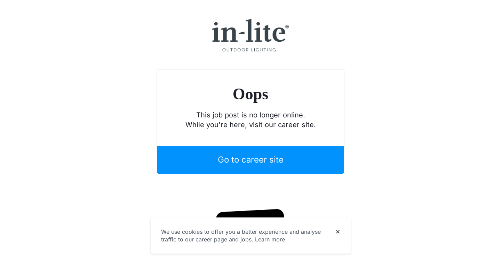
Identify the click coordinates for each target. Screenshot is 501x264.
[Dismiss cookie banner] (337, 232)
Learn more (270, 239)
